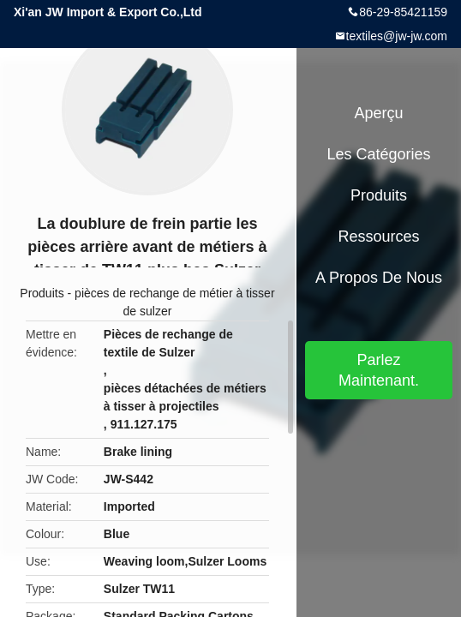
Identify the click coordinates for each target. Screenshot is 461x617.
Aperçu (378, 113)
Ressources (378, 236)
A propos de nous (378, 277)
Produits (41, 293)
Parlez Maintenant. (378, 370)
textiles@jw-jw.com (396, 36)
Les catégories (378, 154)
